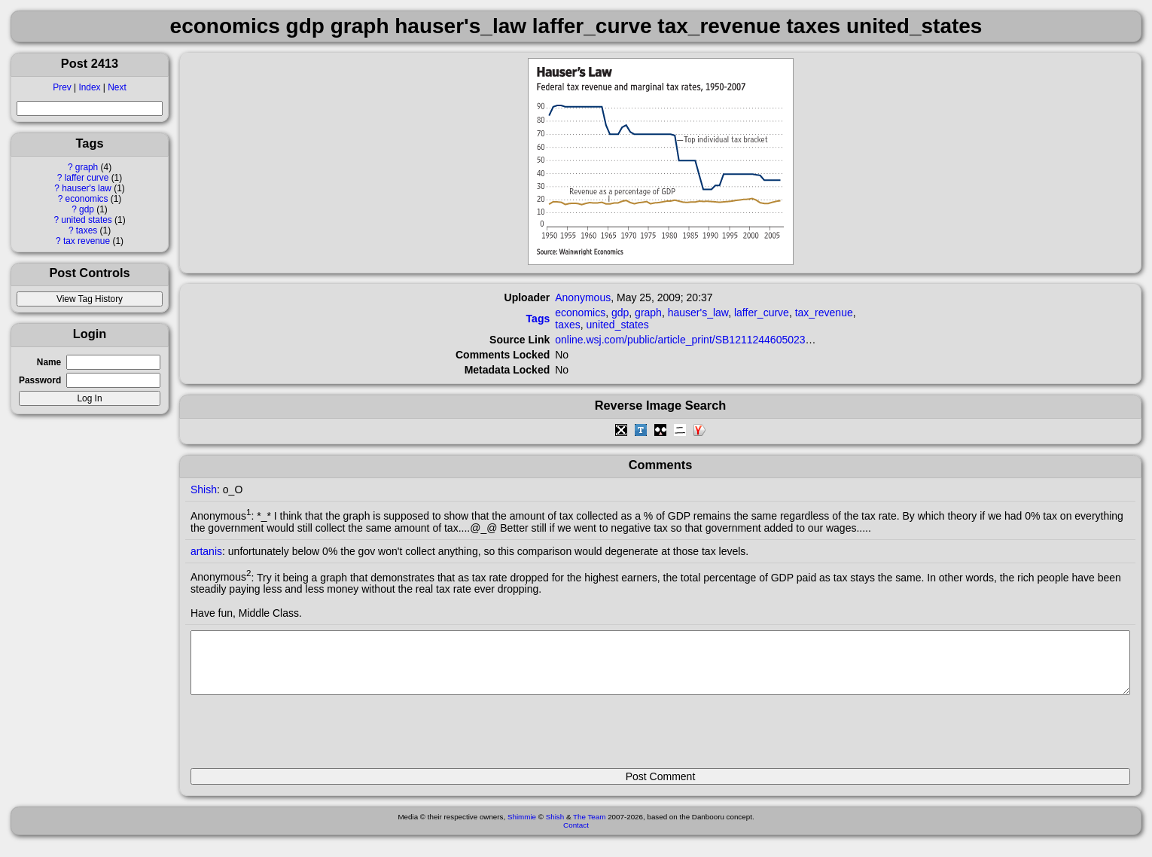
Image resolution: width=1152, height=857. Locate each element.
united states (86, 220)
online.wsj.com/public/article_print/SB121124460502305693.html (706, 340)
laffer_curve (761, 313)
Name (49, 362)
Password (40, 380)
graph (86, 167)
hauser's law (86, 188)
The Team (589, 828)
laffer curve (87, 177)
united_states (618, 325)
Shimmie (521, 828)
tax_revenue (824, 313)
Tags (538, 319)
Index (89, 87)
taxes (86, 230)
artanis (206, 551)
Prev (62, 87)
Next (117, 87)
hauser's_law (698, 313)
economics (87, 199)
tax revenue (86, 241)
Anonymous (583, 297)
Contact (576, 836)
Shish (203, 489)
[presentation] (304, 738)
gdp (86, 209)
